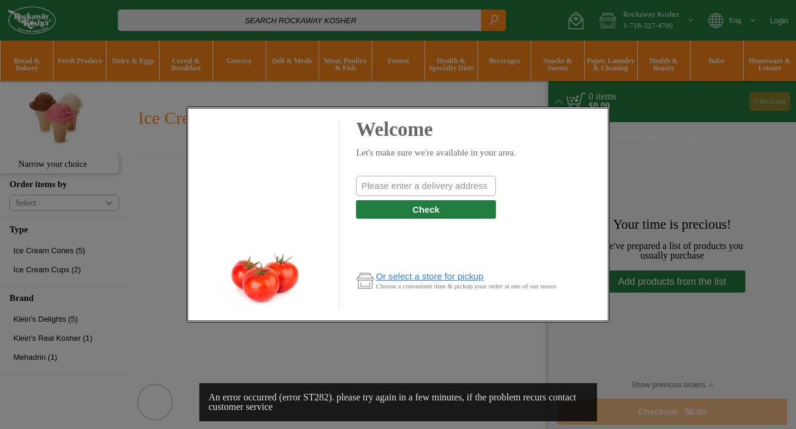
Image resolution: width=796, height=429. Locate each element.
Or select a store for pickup (430, 276)
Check (426, 209)
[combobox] (425, 186)
